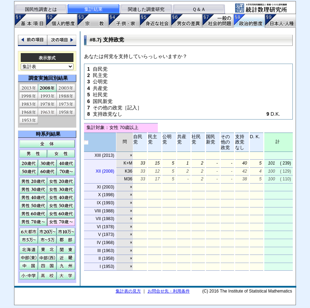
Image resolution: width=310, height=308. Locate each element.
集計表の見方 (128, 291)
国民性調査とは (41, 9)
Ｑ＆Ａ (199, 9)
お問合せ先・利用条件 (169, 291)
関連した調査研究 (146, 9)
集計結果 (93, 9)
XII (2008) (105, 171)
